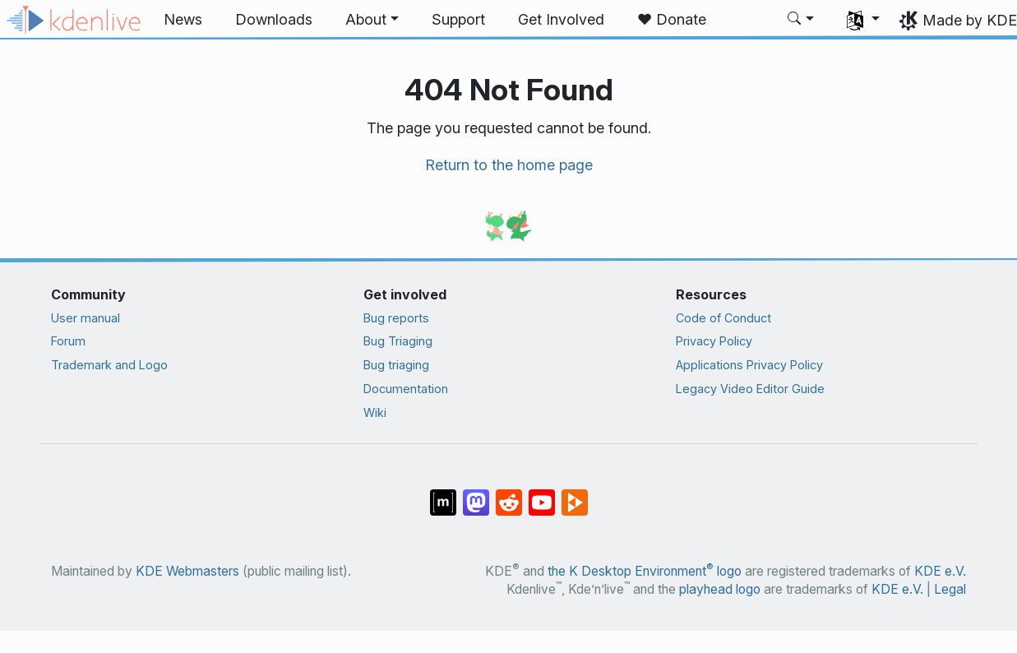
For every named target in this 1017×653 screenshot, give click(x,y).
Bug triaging (396, 365)
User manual (85, 318)
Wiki (374, 412)
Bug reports (396, 318)
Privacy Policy (714, 341)
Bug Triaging (397, 341)
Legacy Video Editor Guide (750, 389)
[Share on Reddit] (509, 494)
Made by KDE (969, 20)
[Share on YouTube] (542, 494)
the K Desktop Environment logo (645, 571)
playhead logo (719, 589)
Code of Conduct (723, 318)
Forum (68, 341)
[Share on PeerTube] (575, 494)
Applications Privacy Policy (749, 365)
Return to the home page (509, 165)
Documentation (405, 389)
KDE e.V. (940, 571)
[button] (372, 19)
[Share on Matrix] (443, 494)
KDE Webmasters (187, 571)
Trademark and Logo (109, 365)
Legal (950, 589)
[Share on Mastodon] (476, 494)
